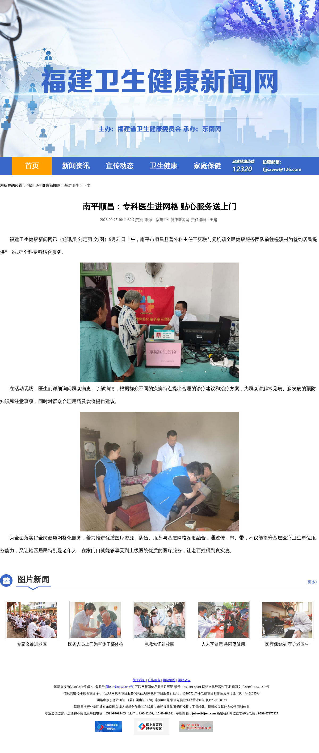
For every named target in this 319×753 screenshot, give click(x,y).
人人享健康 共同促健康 (223, 644)
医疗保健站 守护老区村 (287, 644)
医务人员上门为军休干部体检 (95, 644)
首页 (32, 166)
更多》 (313, 582)
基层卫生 (71, 186)
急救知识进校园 (159, 644)
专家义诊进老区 (32, 644)
